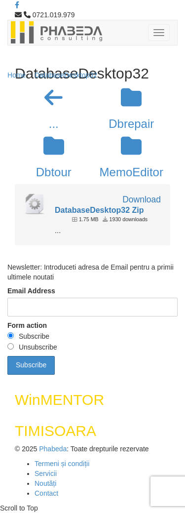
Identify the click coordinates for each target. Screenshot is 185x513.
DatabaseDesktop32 (66, 75)
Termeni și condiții (62, 464)
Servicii (46, 473)
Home (16, 75)
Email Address (31, 291)
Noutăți (45, 483)
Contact (46, 493)
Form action (27, 325)
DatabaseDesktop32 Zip (99, 210)
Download (141, 199)
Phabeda (53, 449)
